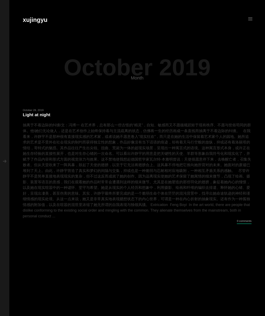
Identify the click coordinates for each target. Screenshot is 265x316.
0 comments (244, 221)
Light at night (36, 114)
